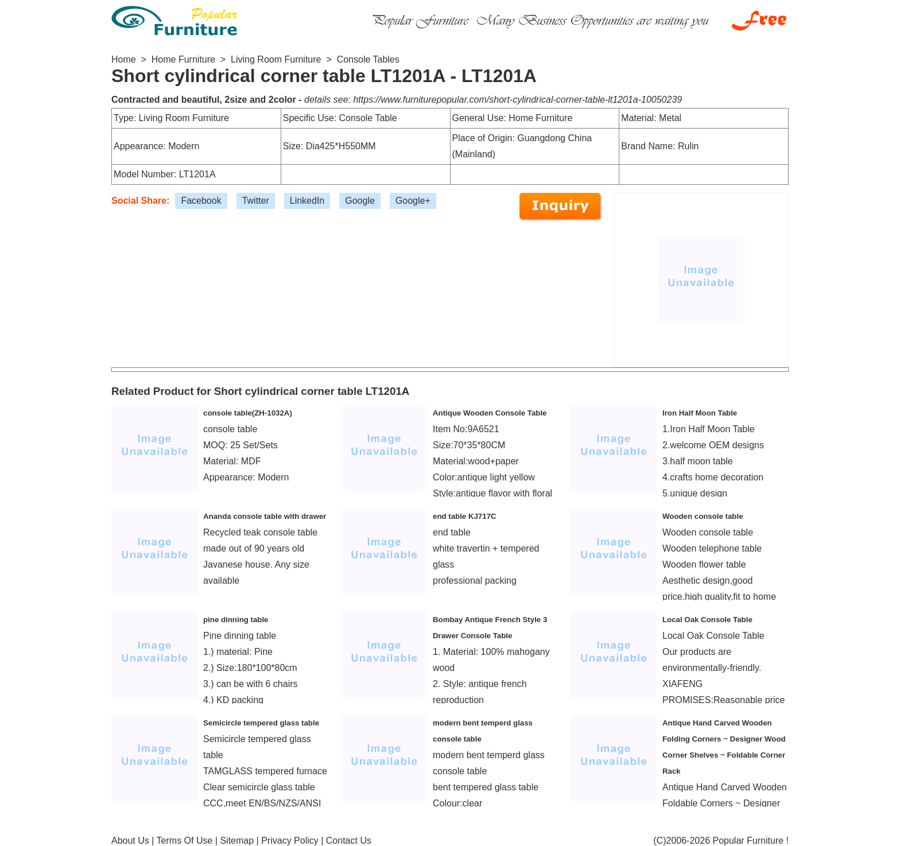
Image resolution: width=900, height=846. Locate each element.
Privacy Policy (290, 840)
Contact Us (348, 840)
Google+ (412, 200)
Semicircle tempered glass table (261, 723)
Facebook (201, 200)
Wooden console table (702, 516)
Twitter (255, 200)
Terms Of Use (185, 840)
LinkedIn (307, 200)
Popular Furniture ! (750, 840)
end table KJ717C (464, 516)
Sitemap (237, 840)
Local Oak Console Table (707, 619)
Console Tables (368, 59)
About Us (130, 840)
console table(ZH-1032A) (247, 413)
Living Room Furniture (276, 59)
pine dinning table (236, 619)
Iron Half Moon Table (699, 413)
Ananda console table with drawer (265, 516)
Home (123, 59)
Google (360, 200)
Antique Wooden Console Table (490, 413)
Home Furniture (183, 59)
